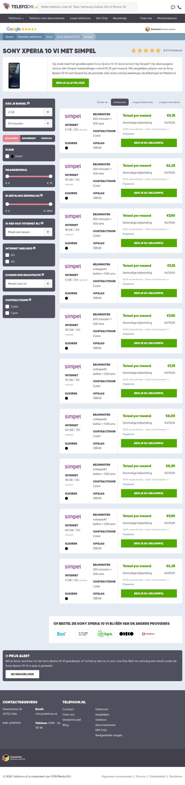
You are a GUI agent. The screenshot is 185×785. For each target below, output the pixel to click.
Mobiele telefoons (30, 36)
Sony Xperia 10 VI (68, 36)
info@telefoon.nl (46, 713)
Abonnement (29, 138)
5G (13, 255)
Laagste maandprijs (169, 102)
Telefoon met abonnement (46, 20)
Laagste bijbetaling (142, 102)
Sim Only (102, 20)
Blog (66, 725)
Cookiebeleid (156, 776)
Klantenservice (167, 20)
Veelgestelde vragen (108, 735)
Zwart (17, 156)
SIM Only (101, 730)
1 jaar (14, 313)
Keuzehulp (120, 20)
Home (10, 36)
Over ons (146, 20)
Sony (49, 36)
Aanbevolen (120, 102)
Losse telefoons (80, 20)
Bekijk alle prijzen (72, 82)
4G (13, 261)
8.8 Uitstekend (173, 50)
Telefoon (46, 138)
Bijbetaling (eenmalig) (24, 195)
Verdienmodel (72, 719)
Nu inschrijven (22, 674)
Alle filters (11, 138)
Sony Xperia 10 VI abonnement (114, 64)
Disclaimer (175, 776)
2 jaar (14, 306)
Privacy (138, 776)
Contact (68, 709)
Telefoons (16, 20)
